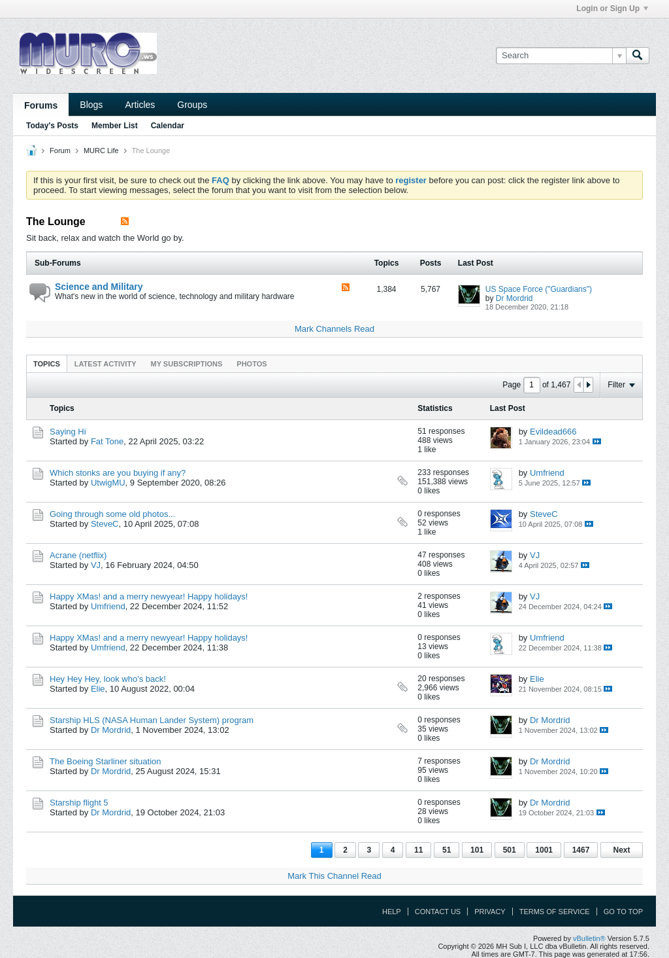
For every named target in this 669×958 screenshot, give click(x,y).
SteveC (105, 524)
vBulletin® (589, 938)
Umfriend (547, 473)
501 (509, 850)
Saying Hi (68, 431)
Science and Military (99, 286)
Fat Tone (107, 441)
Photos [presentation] (252, 364)
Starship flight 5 (79, 802)
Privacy (489, 911)
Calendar (167, 125)
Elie (98, 689)
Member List (114, 125)
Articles (140, 104)
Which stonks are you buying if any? (118, 473)
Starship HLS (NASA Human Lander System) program (151, 720)
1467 (581, 850)
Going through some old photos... (112, 514)
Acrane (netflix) (78, 555)
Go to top (623, 911)
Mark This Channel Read (334, 876)
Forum (60, 150)
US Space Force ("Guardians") (538, 289)
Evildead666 (553, 431)
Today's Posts (52, 125)
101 (476, 850)
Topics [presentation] (46, 364)
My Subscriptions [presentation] (187, 364)
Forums (40, 105)
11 (418, 850)
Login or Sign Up (612, 8)
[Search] (561, 55)
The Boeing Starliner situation (105, 761)
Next (621, 850)
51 (446, 850)
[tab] (46, 363)
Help (391, 911)
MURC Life (101, 150)
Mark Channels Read (334, 329)
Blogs (91, 104)
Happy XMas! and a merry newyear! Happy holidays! (149, 596)
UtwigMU (108, 483)
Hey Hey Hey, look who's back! (108, 679)
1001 (544, 850)
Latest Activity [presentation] (105, 364)
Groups (192, 104)
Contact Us (438, 911)
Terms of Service (554, 911)
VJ (96, 565)
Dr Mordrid (514, 298)
